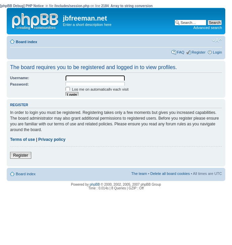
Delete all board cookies (170, 174)
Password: (19, 84)
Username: (19, 78)
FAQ (180, 52)
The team (139, 174)
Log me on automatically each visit (97, 89)
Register (198, 52)
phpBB (95, 184)
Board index (26, 42)
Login (217, 52)
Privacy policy (52, 139)
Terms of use (22, 139)
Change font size (217, 40)
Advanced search (207, 28)
